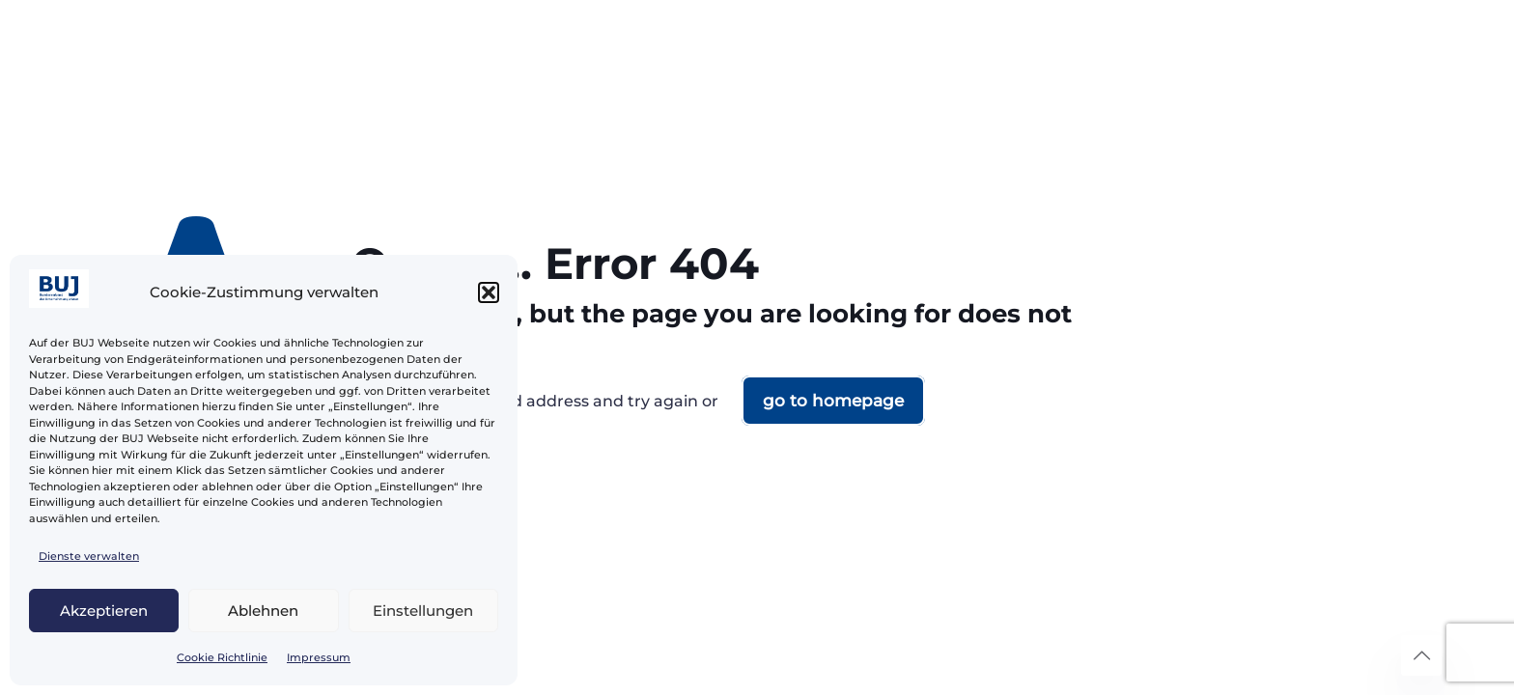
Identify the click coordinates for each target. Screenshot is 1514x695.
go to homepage (833, 400)
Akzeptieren (104, 610)
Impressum (318, 657)
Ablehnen (263, 610)
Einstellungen (423, 610)
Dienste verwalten (89, 556)
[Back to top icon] (1421, 655)
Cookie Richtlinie (222, 657)
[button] (488, 292)
